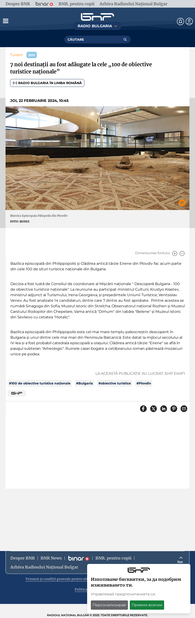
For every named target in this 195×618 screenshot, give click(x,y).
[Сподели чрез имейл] (184, 408)
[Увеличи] (174, 253)
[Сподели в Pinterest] (173, 408)
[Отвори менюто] (5, 20)
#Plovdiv (143, 383)
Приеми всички (147, 605)
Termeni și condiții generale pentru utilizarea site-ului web (73, 579)
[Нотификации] (180, 21)
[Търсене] (125, 39)
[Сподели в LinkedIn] (163, 408)
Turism (16, 55)
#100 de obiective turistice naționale (40, 383)
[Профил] (189, 21)
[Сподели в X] (153, 408)
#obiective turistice (114, 383)
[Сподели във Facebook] (143, 408)
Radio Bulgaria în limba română (47, 83)
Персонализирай (109, 605)
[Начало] (97, 17)
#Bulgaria (84, 383)
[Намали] (182, 253)
